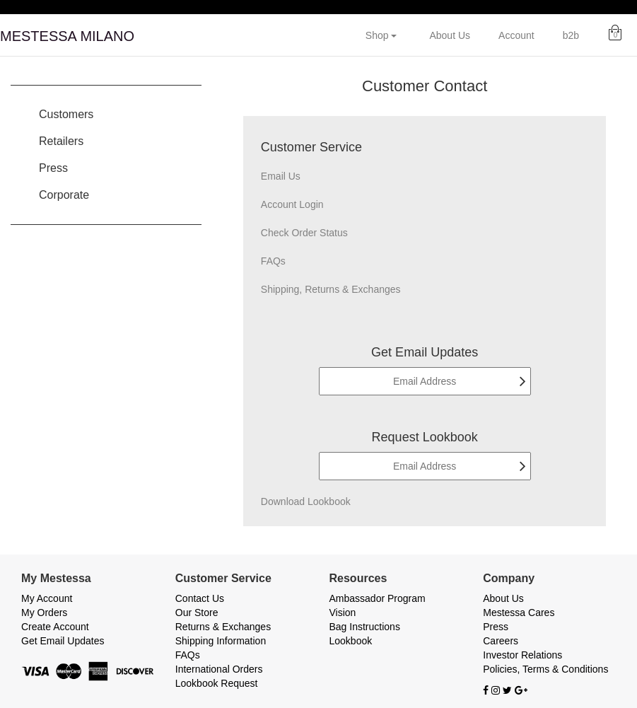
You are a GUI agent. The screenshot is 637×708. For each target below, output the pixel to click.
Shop (381, 35)
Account (516, 35)
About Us (449, 35)
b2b (571, 35)
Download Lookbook (306, 501)
